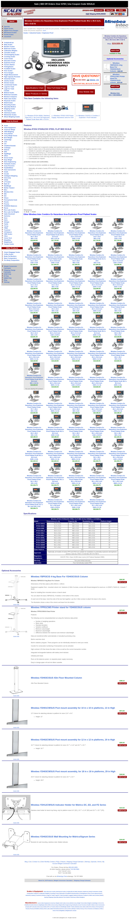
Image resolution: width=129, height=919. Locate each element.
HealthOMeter (8, 168)
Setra (6, 220)
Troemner (7, 230)
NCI (5, 196)
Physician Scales (9, 101)
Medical (76, 895)
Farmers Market (9, 65)
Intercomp (7, 178)
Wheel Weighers (81, 897)
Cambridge (7, 140)
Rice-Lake (46, 908)
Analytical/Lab (9, 42)
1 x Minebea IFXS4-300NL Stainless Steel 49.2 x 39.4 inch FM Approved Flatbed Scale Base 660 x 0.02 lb (37, 117)
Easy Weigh (8, 160)
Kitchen (44, 895)
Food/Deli (68, 893)
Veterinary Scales (10, 113)
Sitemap (7, 282)
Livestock (38, 895)
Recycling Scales (10, 105)
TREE (6, 228)
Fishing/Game (8, 67)
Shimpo (6, 222)
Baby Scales (8, 44)
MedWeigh (7, 186)
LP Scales (7, 182)
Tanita (6, 224)
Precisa (6, 204)
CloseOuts (7, 36)
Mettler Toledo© (9, 188)
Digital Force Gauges (11, 30)
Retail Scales (8, 103)
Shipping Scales (9, 109)
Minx (5, 190)
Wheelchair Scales (10, 115)
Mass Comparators (10, 258)
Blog (5, 280)
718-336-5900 (74, 869)
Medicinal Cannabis (10, 95)
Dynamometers (75, 893)
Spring (46, 897)
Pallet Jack (92, 895)
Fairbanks (75, 905)
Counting (52, 893)
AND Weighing (9, 132)
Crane (57, 893)
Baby (76, 891)
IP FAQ (6, 276)
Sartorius (7, 216)
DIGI (5, 152)
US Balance (8, 232)
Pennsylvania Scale (10, 200)
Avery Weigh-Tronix (10, 136)
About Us (41, 880)
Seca (5, 218)
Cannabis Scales (9, 53)
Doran (53, 905)
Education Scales (10, 61)
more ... (45, 30)
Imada (6, 172)
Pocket (97, 895)
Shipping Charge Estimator (75, 862)
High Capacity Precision (12, 77)
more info (16, 604)
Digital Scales (8, 28)
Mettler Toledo (70, 906)
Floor (89, 893)
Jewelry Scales (9, 81)
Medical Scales (9, 93)
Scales (25, 33)
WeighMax (7, 240)
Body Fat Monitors (10, 256)
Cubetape (7, 148)
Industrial (28, 895)
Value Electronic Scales (50, 891)
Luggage (70, 895)
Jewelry (33, 895)
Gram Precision (9, 166)
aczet (39, 903)
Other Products (12, 248)
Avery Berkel (8, 134)
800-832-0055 (73, 867)
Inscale (6, 174)
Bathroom (86, 891)
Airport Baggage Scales (12, 252)
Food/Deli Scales (9, 69)
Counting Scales (9, 57)
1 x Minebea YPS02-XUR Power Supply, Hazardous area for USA (62, 116)
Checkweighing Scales (11, 55)
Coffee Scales (8, 254)
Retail (101, 895)
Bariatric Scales (9, 46)
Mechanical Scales (10, 32)
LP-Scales (52, 906)
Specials (7, 26)
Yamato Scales (9, 244)
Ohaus (6, 198)
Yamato (74, 910)
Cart (30, 862)
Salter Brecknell (9, 214)
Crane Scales (8, 59)
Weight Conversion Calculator (67, 863)
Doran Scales (8, 158)
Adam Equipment (10, 128)
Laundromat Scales (10, 85)
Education (62, 893)
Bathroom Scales (10, 48)
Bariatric (80, 891)
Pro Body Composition (11, 260)
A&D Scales (63, 903)
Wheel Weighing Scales (12, 117)
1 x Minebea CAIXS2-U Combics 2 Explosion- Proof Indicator (87, 116)
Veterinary (73, 897)
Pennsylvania (99, 906)
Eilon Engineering (10, 162)
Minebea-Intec (78, 906)
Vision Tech (8, 238)
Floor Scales (8, 71)
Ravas (6, 208)
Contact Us (35, 862)
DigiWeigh (7, 154)
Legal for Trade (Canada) (61, 895)
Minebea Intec (8, 192)
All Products (49, 880)
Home (99, 862)
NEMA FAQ (7, 278)
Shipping (51, 897)
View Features (115, 89)
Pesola (6, 202)
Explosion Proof (9, 63)
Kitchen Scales (9, 83)
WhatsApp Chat (62, 876)
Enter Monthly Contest (48, 862)
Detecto (6, 150)
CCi (5, 144)
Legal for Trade (9, 87)
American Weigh (9, 130)
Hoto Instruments (10, 170)
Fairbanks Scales (10, 164)
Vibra (6, 236)
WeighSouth (8, 242)
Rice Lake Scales (9, 210)
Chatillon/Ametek (10, 146)
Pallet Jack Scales (10, 99)
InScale (34, 906)
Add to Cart (122, 582)
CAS (5, 142)
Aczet (6, 125)
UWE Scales (8, 234)
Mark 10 (6, 184)
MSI (5, 194)
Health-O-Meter (91, 905)
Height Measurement (11, 75)
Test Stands (8, 111)
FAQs (57, 862)
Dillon (6, 156)
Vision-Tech (56, 910)
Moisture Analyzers (10, 97)
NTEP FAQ (7, 274)
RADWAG (37, 908)
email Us (94, 80)
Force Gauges (8, 73)
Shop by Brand (12, 121)
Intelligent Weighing (10, 176)
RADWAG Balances (10, 206)
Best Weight (8, 138)
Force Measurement (97, 893)
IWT (31, 906)
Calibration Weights (10, 50)
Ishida (6, 180)
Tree (86, 908)
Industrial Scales (9, 79)
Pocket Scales (9, 34)
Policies (63, 862)
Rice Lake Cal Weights (11, 212)
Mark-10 (58, 906)
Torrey (6, 226)
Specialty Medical (10, 107)
